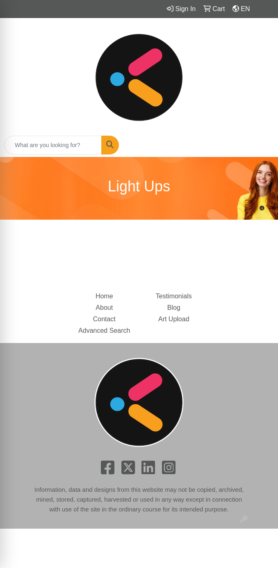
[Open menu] (261, 145)
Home (104, 296)
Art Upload (173, 319)
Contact (104, 319)
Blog (173, 307)
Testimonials (174, 296)
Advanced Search (104, 330)
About (104, 307)
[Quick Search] (53, 145)
